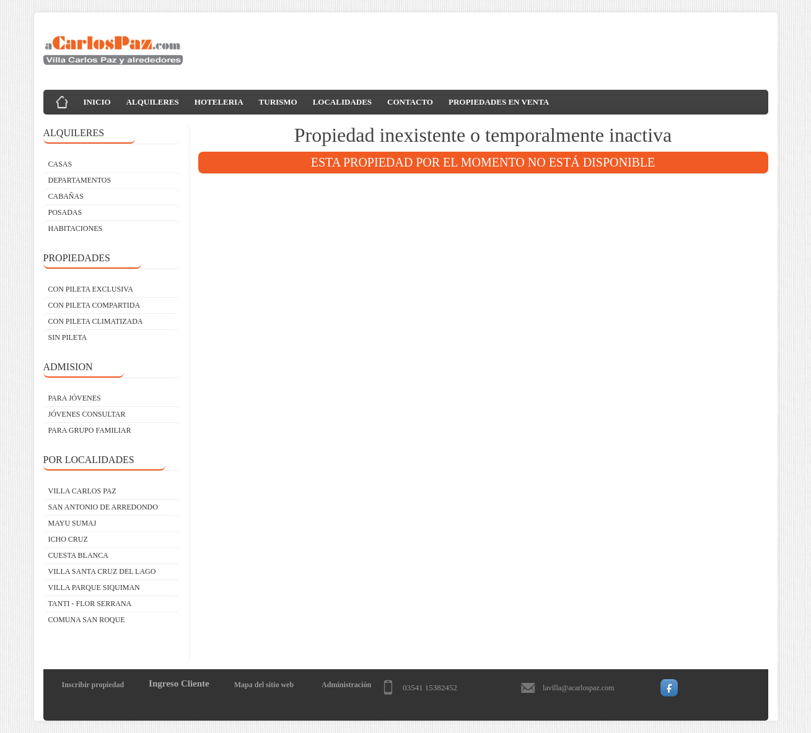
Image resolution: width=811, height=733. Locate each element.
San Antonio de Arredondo (103, 507)
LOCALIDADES (342, 101)
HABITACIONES (75, 228)
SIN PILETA (67, 337)
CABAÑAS (66, 196)
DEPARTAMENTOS (80, 180)
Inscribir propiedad (93, 684)
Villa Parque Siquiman (94, 587)
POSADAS (65, 212)
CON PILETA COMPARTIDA (94, 305)
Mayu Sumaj (72, 523)
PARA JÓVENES (74, 398)
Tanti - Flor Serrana (90, 603)
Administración (346, 684)
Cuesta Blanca (78, 555)
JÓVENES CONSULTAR (87, 414)
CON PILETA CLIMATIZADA (95, 321)
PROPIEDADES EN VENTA (499, 101)
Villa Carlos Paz (82, 491)
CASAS (60, 164)
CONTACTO (410, 101)
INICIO (97, 101)
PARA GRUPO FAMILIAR (89, 430)
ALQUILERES (152, 101)
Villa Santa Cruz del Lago (102, 571)
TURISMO (278, 101)
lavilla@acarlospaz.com (578, 687)
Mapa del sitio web (264, 684)
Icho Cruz (68, 539)
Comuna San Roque (86, 619)
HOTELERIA (219, 101)
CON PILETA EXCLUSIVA (91, 289)
